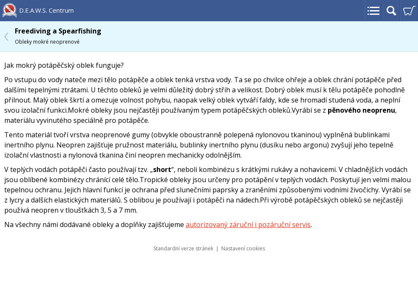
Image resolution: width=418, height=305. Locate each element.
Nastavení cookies (243, 248)
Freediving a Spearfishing (58, 35)
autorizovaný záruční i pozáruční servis (248, 224)
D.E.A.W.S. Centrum (46, 10)
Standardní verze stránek (183, 248)
